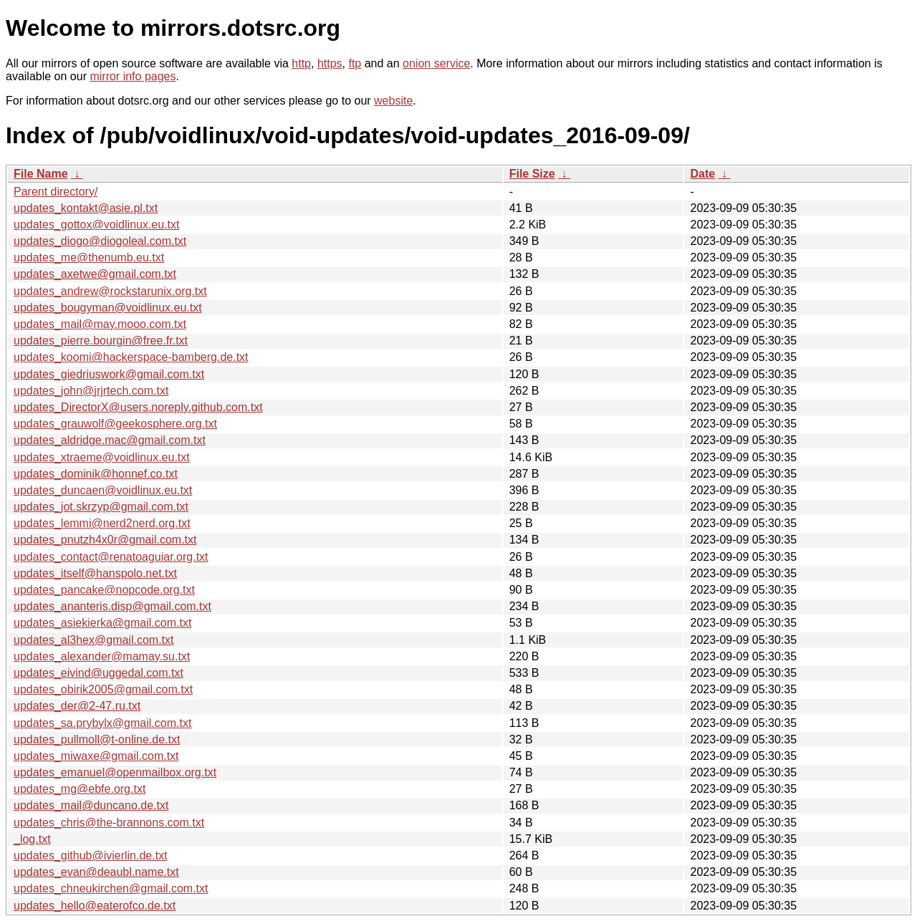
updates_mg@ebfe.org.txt (79, 789)
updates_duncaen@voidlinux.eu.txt (103, 490)
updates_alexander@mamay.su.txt (102, 656)
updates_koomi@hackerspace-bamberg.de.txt (131, 357)
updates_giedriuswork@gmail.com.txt (109, 374)
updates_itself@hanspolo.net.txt (95, 573)
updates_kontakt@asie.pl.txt (86, 208)
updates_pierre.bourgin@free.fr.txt (101, 340)
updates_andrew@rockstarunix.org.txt (110, 291)
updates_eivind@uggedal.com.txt (98, 673)
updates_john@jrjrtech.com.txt (91, 391)
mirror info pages (133, 76)
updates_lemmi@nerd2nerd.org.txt (102, 523)
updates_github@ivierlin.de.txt (91, 855)
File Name (41, 174)
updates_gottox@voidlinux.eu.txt (97, 224)
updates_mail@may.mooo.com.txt (100, 324)
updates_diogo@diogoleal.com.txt (100, 241)
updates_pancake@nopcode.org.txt (104, 590)
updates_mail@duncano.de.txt (91, 805)
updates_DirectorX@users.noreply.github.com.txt (138, 407)
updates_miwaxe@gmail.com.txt (96, 756)
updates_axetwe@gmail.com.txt (95, 274)
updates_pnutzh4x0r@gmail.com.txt (105, 540)
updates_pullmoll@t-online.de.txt (97, 739)
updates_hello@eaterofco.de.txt (95, 906)
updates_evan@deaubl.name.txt (96, 872)
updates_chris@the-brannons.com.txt (109, 822)
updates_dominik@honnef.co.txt (96, 474)
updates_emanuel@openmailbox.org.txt (115, 772)
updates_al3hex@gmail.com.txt (93, 640)
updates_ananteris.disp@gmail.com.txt (112, 606)
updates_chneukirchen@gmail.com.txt (111, 888)
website (393, 101)
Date (702, 174)
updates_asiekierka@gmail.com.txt (102, 623)
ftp (354, 63)
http (301, 63)
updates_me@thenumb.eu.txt (89, 257)
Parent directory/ (55, 191)
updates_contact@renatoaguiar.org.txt (111, 557)
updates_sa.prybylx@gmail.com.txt (102, 723)
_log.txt (32, 839)
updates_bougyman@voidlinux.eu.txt (108, 308)
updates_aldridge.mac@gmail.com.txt (110, 440)
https (329, 63)
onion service (436, 63)
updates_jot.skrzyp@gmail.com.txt (101, 507)
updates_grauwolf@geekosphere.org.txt (115, 424)
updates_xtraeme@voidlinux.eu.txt (102, 457)
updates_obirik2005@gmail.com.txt (103, 689)
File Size (532, 174)
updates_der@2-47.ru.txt (77, 706)
